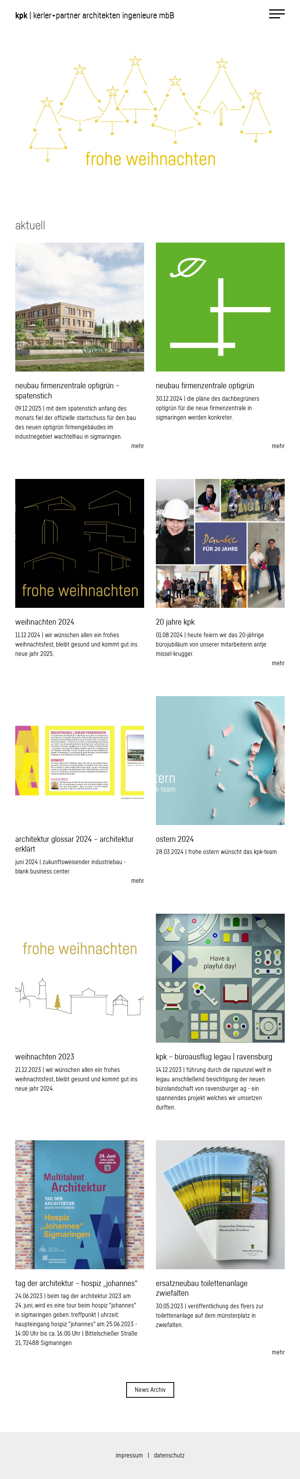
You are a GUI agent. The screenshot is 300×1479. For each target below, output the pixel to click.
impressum (129, 1455)
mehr (137, 446)
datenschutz (169, 1455)
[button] (75, 106)
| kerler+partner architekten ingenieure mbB (94, 15)
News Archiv (150, 1390)
